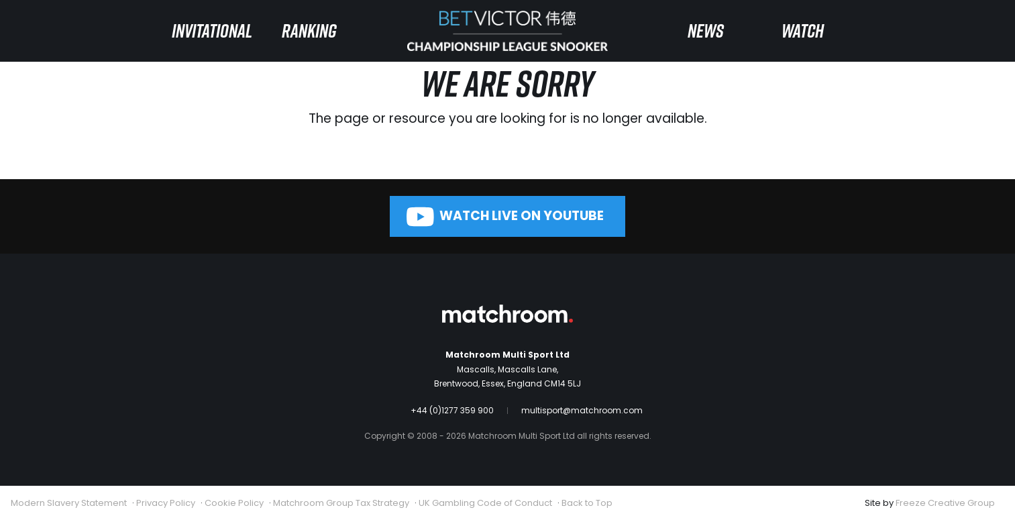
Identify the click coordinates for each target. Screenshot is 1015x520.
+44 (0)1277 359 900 (452, 410)
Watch (803, 30)
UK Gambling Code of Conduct (485, 503)
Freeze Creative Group (945, 503)
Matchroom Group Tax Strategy (341, 503)
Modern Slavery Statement (69, 503)
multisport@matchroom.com (582, 410)
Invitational (212, 30)
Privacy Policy (165, 503)
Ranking (309, 30)
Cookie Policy (234, 503)
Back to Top (587, 503)
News (706, 30)
